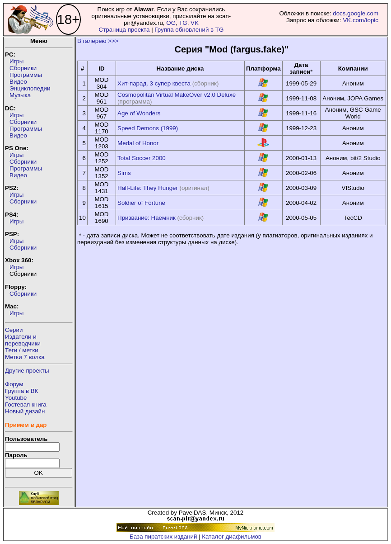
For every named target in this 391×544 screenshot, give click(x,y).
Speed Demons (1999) (147, 128)
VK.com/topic (360, 20)
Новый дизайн (25, 411)
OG (171, 22)
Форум (14, 384)
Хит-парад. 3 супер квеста (154, 83)
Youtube (16, 397)
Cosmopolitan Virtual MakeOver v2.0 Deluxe (176, 94)
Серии (14, 329)
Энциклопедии (29, 88)
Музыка (20, 95)
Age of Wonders (138, 113)
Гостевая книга (26, 404)
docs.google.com (355, 13)
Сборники (23, 68)
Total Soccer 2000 (141, 158)
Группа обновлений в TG (188, 29)
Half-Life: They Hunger (147, 187)
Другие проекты (27, 370)
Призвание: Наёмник (146, 217)
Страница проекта (124, 29)
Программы (25, 74)
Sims (124, 173)
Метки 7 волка (25, 357)
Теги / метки (21, 350)
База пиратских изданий (163, 536)
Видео (18, 81)
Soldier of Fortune (141, 202)
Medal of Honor (137, 143)
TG (183, 22)
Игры (16, 61)
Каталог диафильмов (231, 536)
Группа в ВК (21, 391)
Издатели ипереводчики (23, 340)
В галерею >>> (98, 41)
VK (195, 22)
